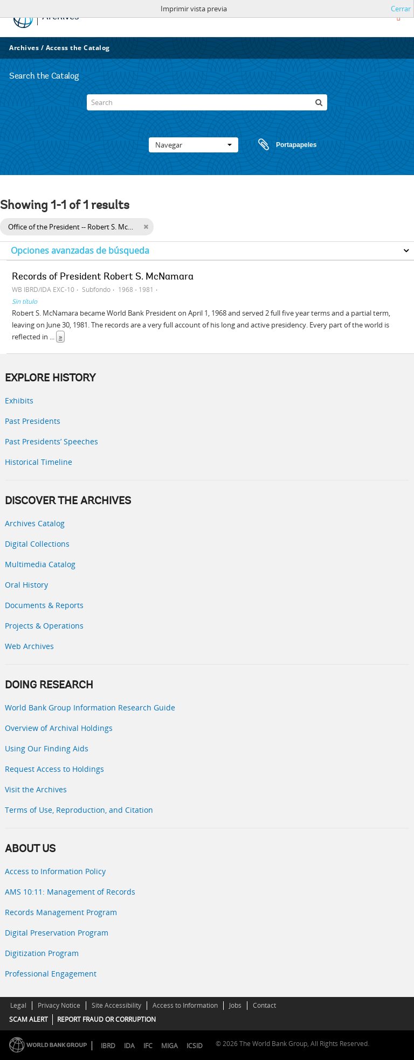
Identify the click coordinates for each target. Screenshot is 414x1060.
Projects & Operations (44, 625)
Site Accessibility (116, 1005)
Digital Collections (37, 544)
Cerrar (401, 8)
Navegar (193, 145)
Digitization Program (42, 953)
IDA (129, 1045)
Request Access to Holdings (54, 769)
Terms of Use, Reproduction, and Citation (79, 810)
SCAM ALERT (28, 1019)
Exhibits (19, 400)
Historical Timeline (38, 462)
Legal (18, 1005)
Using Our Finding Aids (46, 748)
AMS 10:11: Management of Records (70, 892)
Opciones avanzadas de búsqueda (80, 250)
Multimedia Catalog (40, 564)
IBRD (108, 1045)
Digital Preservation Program (56, 932)
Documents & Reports (44, 605)
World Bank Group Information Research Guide (90, 707)
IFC (148, 1045)
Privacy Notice (59, 1005)
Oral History (26, 585)
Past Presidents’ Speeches (51, 441)
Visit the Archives (36, 789)
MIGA (169, 1045)
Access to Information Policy (55, 871)
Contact (264, 1005)
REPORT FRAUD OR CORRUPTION (106, 1019)
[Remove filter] (145, 227)
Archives (24, 47)
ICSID (195, 1045)
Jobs (235, 1005)
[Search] (207, 102)
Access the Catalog (78, 47)
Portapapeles (277, 145)
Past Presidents (32, 421)
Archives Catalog (35, 523)
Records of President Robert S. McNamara (103, 277)
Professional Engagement (50, 973)
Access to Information (185, 1005)
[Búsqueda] (319, 102)
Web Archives (29, 646)
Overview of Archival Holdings (59, 728)
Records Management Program (61, 912)
